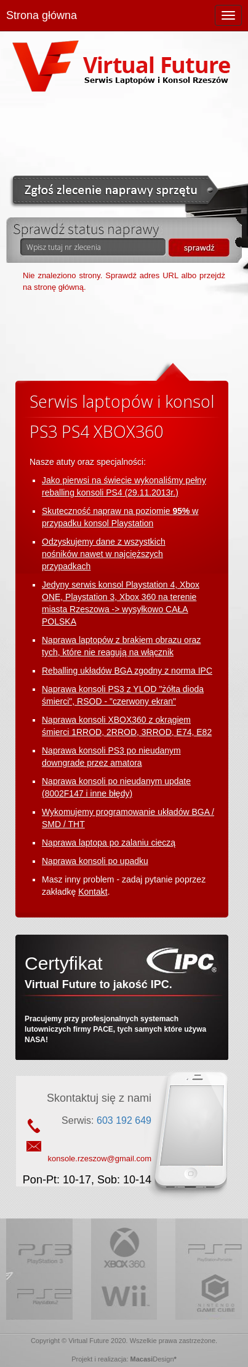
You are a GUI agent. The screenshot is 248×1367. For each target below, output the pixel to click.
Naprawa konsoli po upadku (95, 861)
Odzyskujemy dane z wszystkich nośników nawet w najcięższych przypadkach (104, 554)
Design (163, 1359)
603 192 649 (124, 1120)
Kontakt (92, 892)
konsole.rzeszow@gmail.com (99, 1158)
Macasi (141, 1359)
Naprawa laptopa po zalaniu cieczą (108, 842)
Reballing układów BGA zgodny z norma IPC (127, 671)
